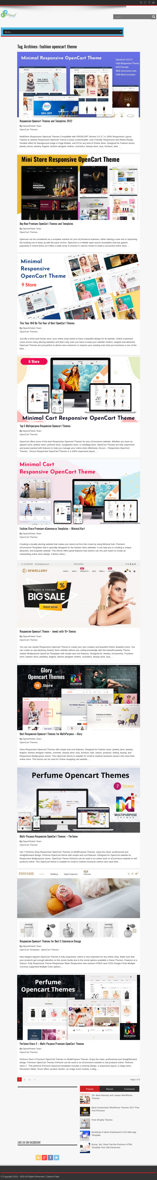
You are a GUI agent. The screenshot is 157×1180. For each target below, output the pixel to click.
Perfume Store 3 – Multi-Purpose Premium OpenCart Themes (52, 1044)
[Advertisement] (47, 1112)
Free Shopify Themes (102, 1120)
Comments (129, 1089)
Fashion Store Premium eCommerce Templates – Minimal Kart (52, 529)
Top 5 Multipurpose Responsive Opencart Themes (45, 426)
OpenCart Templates (30, 949)
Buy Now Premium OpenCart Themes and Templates (46, 224)
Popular (90, 1089)
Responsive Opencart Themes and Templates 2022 (46, 121)
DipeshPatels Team (32, 126)
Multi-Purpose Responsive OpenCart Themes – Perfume (49, 836)
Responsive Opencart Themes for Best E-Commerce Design (50, 941)
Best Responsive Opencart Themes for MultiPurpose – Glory (51, 734)
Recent (109, 1089)
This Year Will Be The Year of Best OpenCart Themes (47, 323)
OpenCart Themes (29, 129)
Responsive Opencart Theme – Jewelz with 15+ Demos (48, 631)
